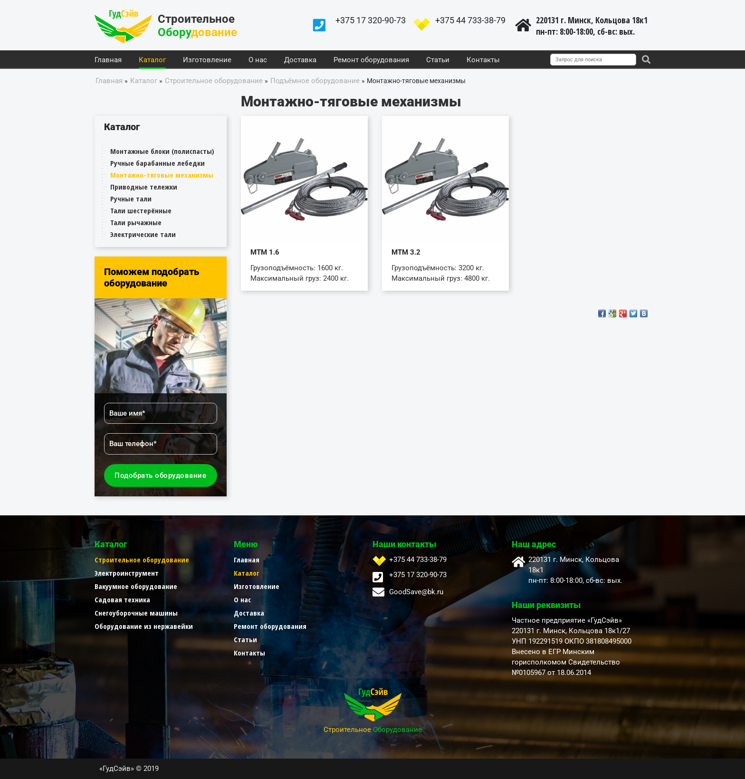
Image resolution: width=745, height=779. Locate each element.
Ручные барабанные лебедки (157, 163)
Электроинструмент (127, 573)
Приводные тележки (143, 186)
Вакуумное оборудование (136, 586)
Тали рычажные (136, 222)
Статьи (437, 60)
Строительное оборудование (142, 559)
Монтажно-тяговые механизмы (161, 175)
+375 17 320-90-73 (370, 20)
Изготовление (207, 60)
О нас (257, 60)
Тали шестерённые (141, 210)
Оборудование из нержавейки (144, 626)
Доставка (300, 60)
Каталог (152, 60)
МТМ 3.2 (406, 252)
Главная (108, 60)
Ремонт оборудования (371, 60)
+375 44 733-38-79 (470, 20)
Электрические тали (143, 234)
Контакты (483, 60)
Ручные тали (131, 198)
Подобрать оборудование (160, 475)
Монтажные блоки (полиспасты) (162, 151)
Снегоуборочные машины (136, 613)
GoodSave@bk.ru (416, 592)
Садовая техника (122, 599)
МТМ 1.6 (264, 252)
